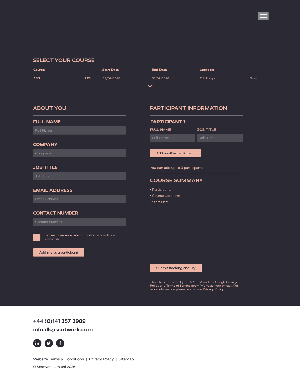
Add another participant (175, 153)
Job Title (45, 167)
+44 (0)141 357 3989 (59, 321)
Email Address (52, 190)
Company (45, 144)
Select (254, 78)
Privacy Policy (213, 289)
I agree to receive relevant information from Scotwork (79, 237)
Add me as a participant (58, 252)
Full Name (47, 121)
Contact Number (55, 213)
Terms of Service (178, 285)
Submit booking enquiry (175, 268)
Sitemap (126, 359)
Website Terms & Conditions (58, 359)
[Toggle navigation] (263, 16)
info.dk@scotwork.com (63, 330)
